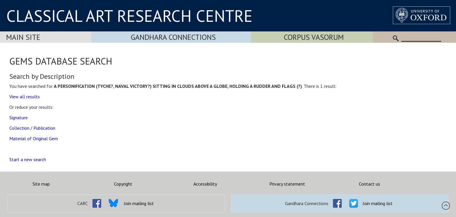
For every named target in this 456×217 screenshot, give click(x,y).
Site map (41, 184)
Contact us (369, 184)
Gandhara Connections (173, 37)
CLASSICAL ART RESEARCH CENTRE (129, 15)
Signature (18, 117)
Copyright (123, 184)
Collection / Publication (32, 128)
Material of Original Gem (33, 138)
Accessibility (205, 184)
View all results (24, 96)
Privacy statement (287, 184)
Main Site (23, 37)
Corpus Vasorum (314, 37)
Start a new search (27, 159)
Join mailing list (139, 203)
